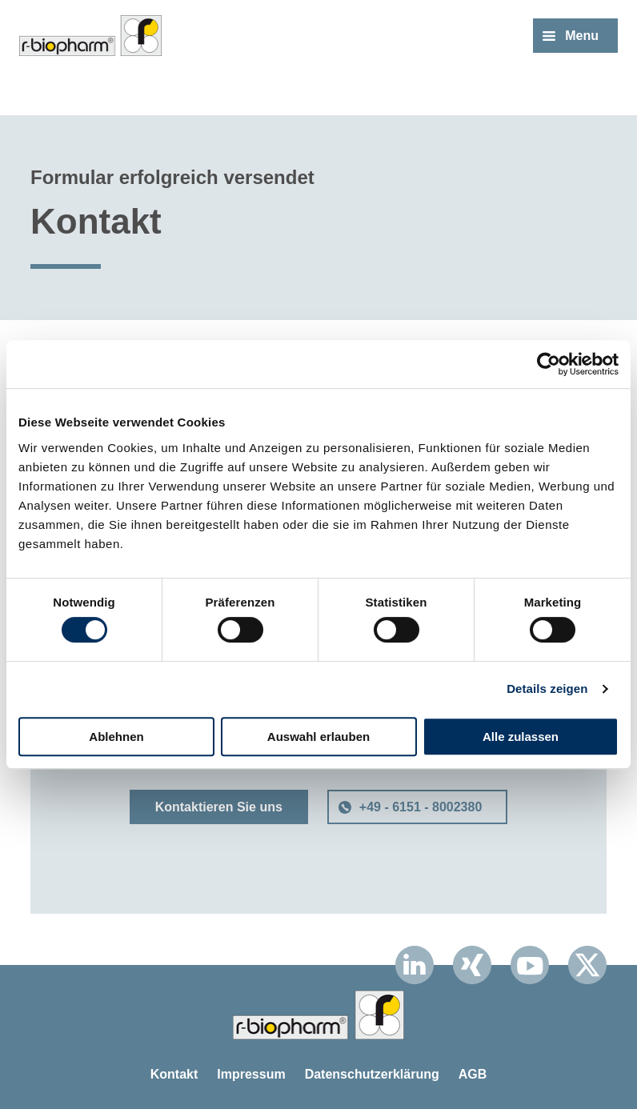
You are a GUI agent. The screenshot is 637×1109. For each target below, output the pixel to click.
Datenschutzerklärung (372, 1074)
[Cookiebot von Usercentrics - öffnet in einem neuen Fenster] (549, 364)
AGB (473, 1074)
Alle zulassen (521, 736)
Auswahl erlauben (318, 736)
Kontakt (174, 1074)
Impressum (251, 1074)
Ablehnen (116, 736)
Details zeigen (547, 688)
